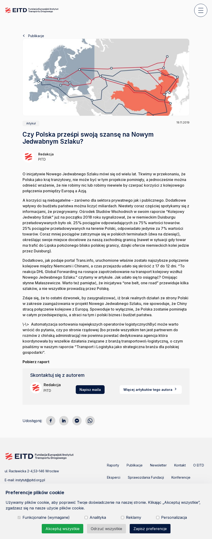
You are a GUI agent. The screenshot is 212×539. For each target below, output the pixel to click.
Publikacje (33, 36)
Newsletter (158, 465)
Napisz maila (90, 390)
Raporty (113, 465)
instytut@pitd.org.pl (30, 480)
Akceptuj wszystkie (62, 528)
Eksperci (113, 477)
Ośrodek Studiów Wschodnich (106, 211)
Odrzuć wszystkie (106, 528)
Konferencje (180, 477)
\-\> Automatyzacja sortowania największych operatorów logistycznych (86, 324)
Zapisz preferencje (150, 528)
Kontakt (180, 465)
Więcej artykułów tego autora (150, 390)
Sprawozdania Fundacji (146, 477)
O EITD (198, 465)
